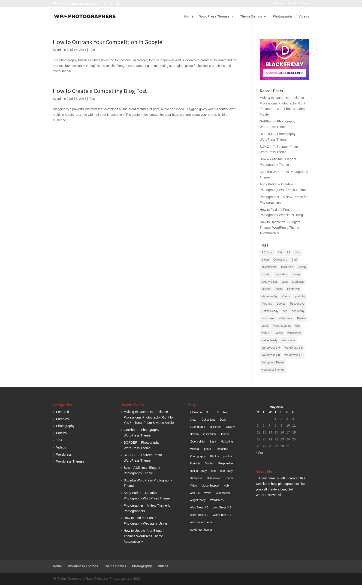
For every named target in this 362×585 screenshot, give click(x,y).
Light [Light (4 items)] (285, 281)
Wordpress (64, 454)
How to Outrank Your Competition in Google (107, 42)
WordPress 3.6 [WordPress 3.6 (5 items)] (271, 347)
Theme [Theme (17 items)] (301, 318)
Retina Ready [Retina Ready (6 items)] (270, 311)
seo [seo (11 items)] (285, 311)
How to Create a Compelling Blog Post (100, 91)
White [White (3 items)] (279, 333)
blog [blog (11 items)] (297, 252)
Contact (278, 3)
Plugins (61, 433)
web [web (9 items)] (297, 325)
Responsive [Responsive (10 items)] (297, 303)
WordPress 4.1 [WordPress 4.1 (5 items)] (293, 355)
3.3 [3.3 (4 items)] (288, 252)
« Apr (259, 452)
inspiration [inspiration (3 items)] (281, 274)
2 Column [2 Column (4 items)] (267, 252)
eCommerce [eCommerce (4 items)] (269, 267)
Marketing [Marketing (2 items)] (298, 281)
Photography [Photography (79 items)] (269, 296)
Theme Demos (251, 16)
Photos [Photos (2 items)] (286, 296)
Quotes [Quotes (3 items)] (280, 303)
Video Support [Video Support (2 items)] (282, 325)
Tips (92, 50)
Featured (62, 412)
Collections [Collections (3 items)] (280, 259)
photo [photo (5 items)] (279, 289)
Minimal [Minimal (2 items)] (266, 289)
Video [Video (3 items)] (265, 325)
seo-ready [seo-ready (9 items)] (298, 311)
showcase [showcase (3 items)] (268, 318)
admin (61, 50)
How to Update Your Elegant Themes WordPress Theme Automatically (280, 227)
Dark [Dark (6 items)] (294, 259)
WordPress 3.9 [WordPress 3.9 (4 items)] (293, 347)
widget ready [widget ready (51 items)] (269, 340)
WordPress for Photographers (109, 578)
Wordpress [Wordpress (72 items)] (288, 340)
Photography (283, 16)
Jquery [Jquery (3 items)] (296, 274)
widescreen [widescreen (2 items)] (294, 333)
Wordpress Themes (70, 461)
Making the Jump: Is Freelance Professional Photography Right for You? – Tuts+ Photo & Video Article (149, 417)
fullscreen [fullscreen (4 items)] (287, 267)
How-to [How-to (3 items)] (266, 274)
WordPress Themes (214, 16)
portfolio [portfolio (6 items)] (300, 296)
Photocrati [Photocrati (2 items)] (293, 289)
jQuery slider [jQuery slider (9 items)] (269, 281)
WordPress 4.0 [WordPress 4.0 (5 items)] (271, 355)
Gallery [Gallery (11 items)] (302, 267)
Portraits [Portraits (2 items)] (267, 303)
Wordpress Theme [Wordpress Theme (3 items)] (273, 362)
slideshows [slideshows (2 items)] (285, 318)
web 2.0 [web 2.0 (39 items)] (266, 333)
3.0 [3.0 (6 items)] (280, 252)
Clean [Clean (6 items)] (265, 259)
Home (188, 16)
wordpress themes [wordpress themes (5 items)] (273, 369)
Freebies (62, 419)
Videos (304, 3)
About (292, 3)
